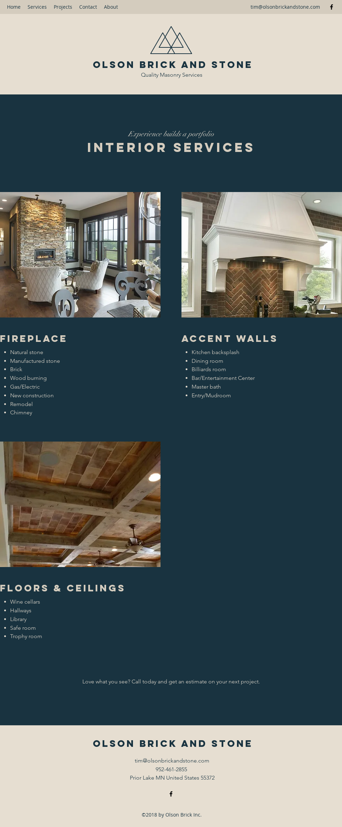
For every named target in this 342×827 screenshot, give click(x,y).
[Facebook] (331, 6)
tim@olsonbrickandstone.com (285, 6)
